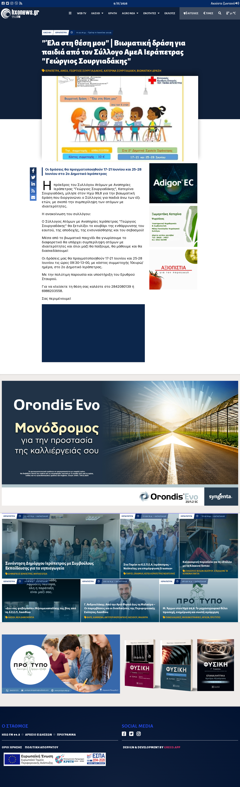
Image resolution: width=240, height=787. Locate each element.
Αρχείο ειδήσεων (38, 734)
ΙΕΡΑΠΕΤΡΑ (61, 33)
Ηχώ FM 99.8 (11, 734)
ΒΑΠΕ (89, 617)
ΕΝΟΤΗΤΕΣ (151, 13)
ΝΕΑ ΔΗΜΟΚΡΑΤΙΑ (25, 617)
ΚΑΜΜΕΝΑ (98, 617)
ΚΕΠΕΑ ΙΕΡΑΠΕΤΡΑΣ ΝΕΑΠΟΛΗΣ (159, 574)
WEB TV (81, 13)
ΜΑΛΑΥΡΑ (143, 617)
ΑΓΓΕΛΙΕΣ (191, 13)
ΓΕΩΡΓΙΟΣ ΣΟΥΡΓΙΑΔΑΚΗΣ (86, 70)
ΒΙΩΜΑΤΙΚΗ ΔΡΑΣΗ (149, 70)
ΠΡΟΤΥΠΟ (215, 617)
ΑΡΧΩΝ (205, 617)
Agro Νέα (130, 13)
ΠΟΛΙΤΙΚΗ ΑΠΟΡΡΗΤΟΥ (41, 747)
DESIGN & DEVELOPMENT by (151, 747)
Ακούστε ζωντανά (225, 3)
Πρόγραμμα (66, 734)
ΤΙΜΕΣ (208, 13)
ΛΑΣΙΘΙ (47, 33)
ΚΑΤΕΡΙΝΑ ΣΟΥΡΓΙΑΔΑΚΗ (120, 70)
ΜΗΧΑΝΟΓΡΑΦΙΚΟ (191, 617)
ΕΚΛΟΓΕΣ (169, 13)
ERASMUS (138, 574)
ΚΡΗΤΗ (112, 13)
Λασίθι (97, 13)
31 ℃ (231, 13)
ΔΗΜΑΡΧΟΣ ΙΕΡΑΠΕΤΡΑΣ (20, 574)
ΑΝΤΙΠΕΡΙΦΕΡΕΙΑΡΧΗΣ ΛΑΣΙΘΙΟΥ (121, 617)
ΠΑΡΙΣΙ (129, 574)
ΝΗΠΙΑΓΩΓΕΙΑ (40, 574)
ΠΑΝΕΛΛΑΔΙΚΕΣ (173, 617)
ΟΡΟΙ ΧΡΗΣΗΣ (12, 747)
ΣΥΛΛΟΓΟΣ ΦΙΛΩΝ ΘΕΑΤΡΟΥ (199, 571)
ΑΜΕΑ (64, 70)
